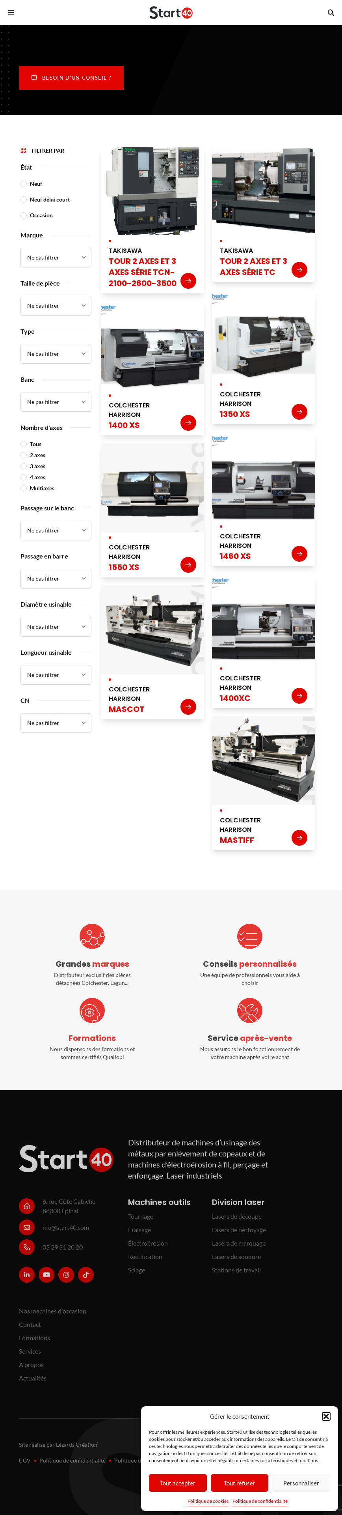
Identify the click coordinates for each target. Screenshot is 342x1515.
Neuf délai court (50, 199)
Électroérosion (148, 1247)
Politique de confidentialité (260, 1501)
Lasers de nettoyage (239, 1234)
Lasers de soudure (236, 1261)
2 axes (37, 455)
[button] (326, 1416)
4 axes (37, 477)
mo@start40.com (66, 1231)
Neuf (36, 183)
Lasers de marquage (239, 1247)
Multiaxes (42, 488)
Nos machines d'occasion (52, 1315)
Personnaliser (301, 1483)
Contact (30, 1328)
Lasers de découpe (237, 1220)
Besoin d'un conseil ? (71, 78)
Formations (34, 1342)
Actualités (32, 1382)
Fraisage (139, 1234)
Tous (35, 444)
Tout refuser (239, 1483)
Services (30, 1355)
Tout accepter (177, 1483)
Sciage (136, 1274)
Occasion (41, 215)
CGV (25, 1460)
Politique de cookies (208, 1501)
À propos (31, 1369)
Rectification (145, 1261)
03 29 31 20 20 (63, 1251)
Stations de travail (236, 1274)
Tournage (140, 1220)
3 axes (37, 466)
